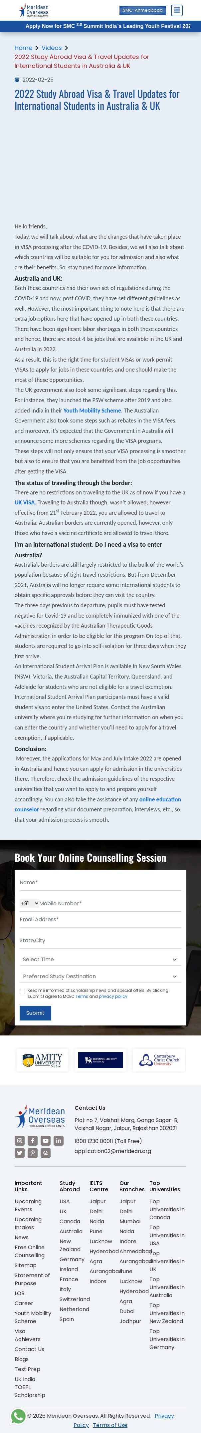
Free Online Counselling (30, 1251)
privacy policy (113, 996)
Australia (71, 1231)
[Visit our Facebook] (33, 1141)
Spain (67, 1319)
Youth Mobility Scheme (92, 410)
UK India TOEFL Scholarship (30, 1387)
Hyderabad (104, 1251)
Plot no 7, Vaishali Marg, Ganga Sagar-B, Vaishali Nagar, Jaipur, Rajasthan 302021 (126, 1124)
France (69, 1279)
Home (23, 48)
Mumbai (129, 1221)
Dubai (126, 1311)
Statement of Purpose (32, 1279)
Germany (72, 1259)
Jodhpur (130, 1321)
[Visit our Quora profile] (46, 1153)
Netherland (74, 1309)
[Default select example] (100, 960)
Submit (35, 1013)
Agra (96, 1261)
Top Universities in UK (167, 1261)
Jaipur (98, 1201)
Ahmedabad (135, 1251)
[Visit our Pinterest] (33, 1153)
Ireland (69, 1269)
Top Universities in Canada (167, 1209)
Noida (97, 1221)
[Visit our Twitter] (20, 1153)
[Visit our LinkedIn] (59, 1141)
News (22, 1237)
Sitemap (26, 1265)
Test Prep (27, 1369)
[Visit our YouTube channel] (46, 1141)
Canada (70, 1221)
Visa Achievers (28, 1335)
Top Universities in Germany (167, 1339)
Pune (96, 1231)
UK (63, 1211)
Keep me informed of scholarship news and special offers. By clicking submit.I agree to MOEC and (98, 993)
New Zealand (70, 1245)
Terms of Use (110, 1425)
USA (65, 1201)
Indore (98, 1281)
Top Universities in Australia (167, 1287)
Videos (52, 48)
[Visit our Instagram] (20, 1141)
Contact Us (29, 1349)
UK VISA (25, 502)
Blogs (22, 1359)
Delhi (96, 1211)
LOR (20, 1293)
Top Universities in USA (167, 1235)
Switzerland (75, 1299)
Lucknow (101, 1241)
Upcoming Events (28, 1205)
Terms (82, 996)
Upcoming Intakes (28, 1223)
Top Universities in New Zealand (167, 1313)
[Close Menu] (177, 10)
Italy (65, 1289)
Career (24, 1303)
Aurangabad (106, 1271)
